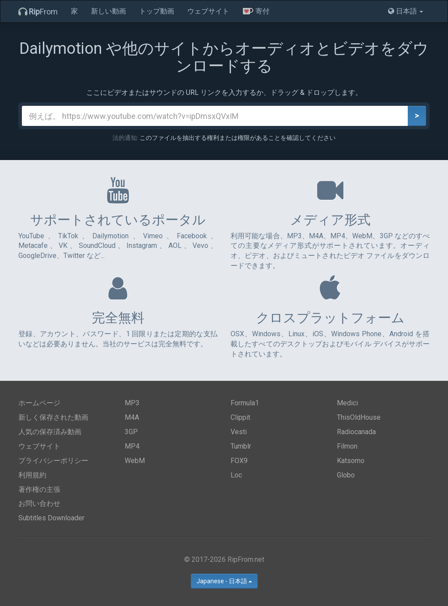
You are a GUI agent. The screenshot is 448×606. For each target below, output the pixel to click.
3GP (131, 432)
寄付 (256, 11)
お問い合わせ (39, 503)
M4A (132, 417)
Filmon (347, 446)
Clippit (240, 417)
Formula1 (245, 403)
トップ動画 (156, 11)
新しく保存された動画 (53, 417)
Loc (236, 475)
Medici (347, 403)
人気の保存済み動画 (49, 432)
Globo (346, 475)
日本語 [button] (405, 11)
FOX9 (239, 460)
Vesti (239, 432)
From (38, 11)
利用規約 (32, 475)
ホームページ (39, 403)
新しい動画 (108, 11)
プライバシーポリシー (53, 460)
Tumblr (241, 446)
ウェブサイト (208, 11)
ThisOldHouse (359, 417)
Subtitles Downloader (51, 518)
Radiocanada (356, 432)
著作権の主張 (39, 489)
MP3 (132, 403)
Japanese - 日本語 (224, 581)
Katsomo (350, 460)
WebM (135, 460)
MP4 (132, 446)
